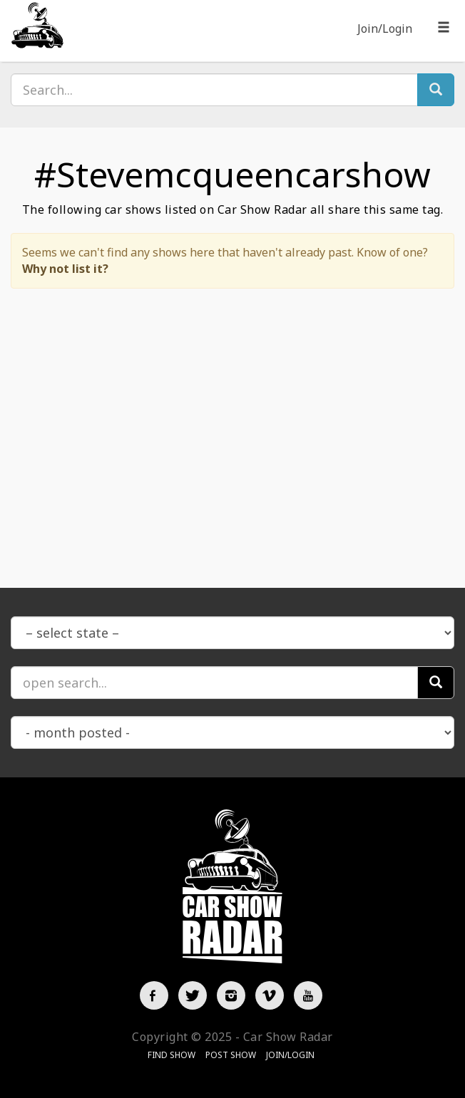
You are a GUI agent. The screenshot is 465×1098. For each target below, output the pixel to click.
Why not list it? (65, 268)
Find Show (171, 1055)
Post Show (230, 1055)
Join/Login (384, 28)
